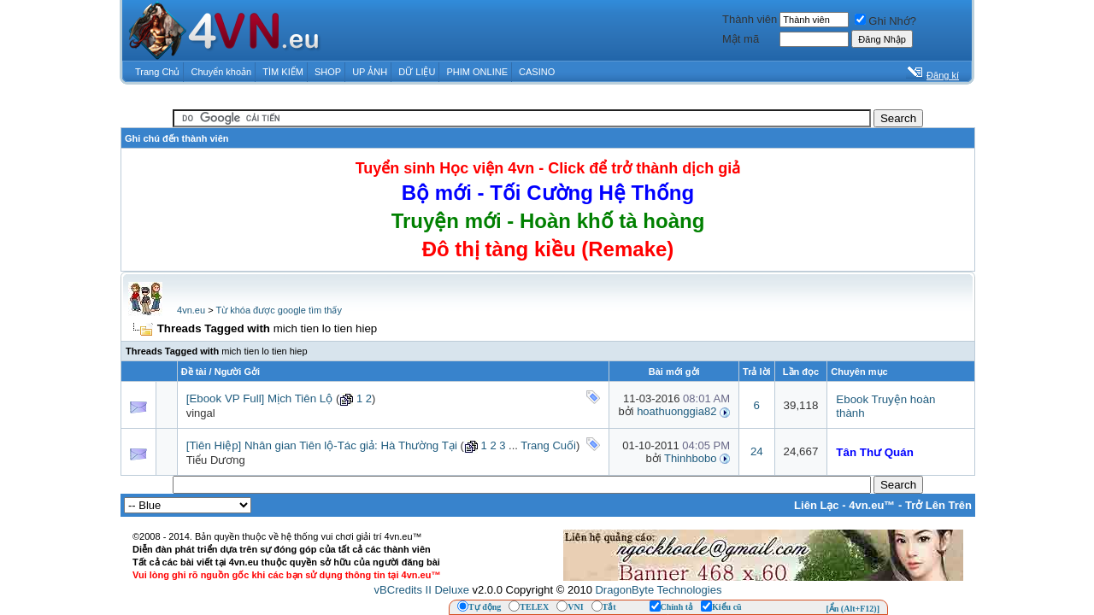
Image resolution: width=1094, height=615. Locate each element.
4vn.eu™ (872, 505)
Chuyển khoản (221, 72)
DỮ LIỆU (416, 72)
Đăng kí (942, 75)
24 (756, 451)
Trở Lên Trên (938, 505)
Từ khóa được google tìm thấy (278, 310)
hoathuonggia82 (676, 411)
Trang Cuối (548, 445)
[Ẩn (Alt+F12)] (852, 608)
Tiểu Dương (215, 460)
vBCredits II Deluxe (421, 589)
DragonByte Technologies (658, 589)
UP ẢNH (369, 72)
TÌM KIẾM (282, 72)
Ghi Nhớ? (885, 21)
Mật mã (740, 38)
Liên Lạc (816, 505)
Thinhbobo (690, 458)
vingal (200, 413)
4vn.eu (191, 310)
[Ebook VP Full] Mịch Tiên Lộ (259, 398)
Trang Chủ (157, 72)
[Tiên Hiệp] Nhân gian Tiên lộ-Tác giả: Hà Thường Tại (321, 445)
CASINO (537, 72)
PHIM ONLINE (477, 72)
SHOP (328, 72)
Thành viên (749, 19)
